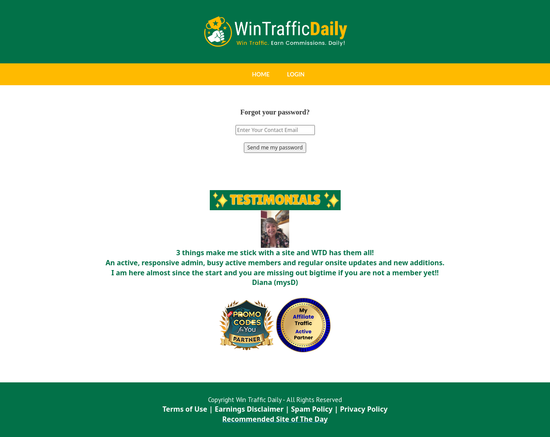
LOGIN (295, 74)
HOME (261, 74)
